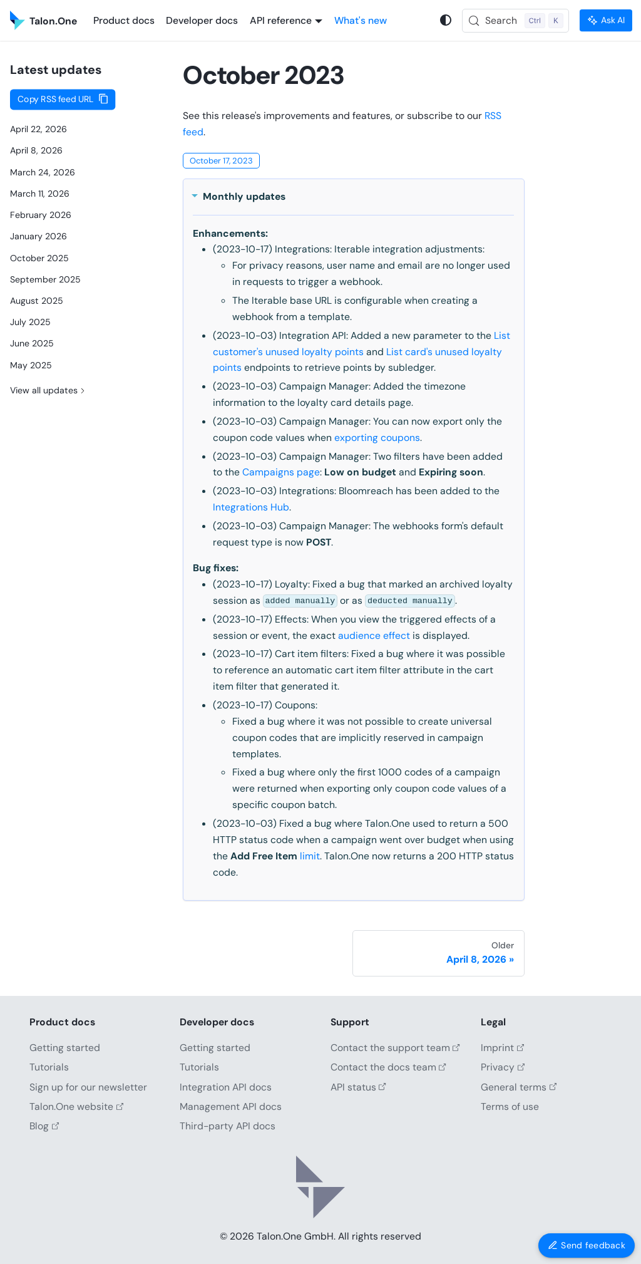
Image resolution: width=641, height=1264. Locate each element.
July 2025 (30, 322)
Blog (44, 1125)
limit (310, 856)
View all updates (49, 389)
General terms (518, 1087)
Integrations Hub (251, 507)
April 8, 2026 (36, 150)
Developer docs (202, 20)
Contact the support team (395, 1047)
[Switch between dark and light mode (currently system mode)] (446, 20)
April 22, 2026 (38, 129)
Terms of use (510, 1106)
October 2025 (39, 258)
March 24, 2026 (42, 172)
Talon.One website (76, 1106)
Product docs (124, 20)
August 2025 (36, 300)
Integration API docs (226, 1087)
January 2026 (38, 236)
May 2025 (31, 365)
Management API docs (231, 1106)
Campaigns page (281, 472)
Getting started (64, 1047)
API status (358, 1087)
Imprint (502, 1047)
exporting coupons (377, 437)
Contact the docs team (388, 1067)
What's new (360, 20)
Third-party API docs (227, 1125)
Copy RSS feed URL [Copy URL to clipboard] (56, 99)
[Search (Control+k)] (516, 21)
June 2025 (32, 343)
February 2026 (40, 214)
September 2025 (45, 279)
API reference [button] (281, 20)
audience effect (374, 635)
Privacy (503, 1067)
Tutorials (49, 1067)
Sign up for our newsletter (88, 1087)
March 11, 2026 (39, 193)
